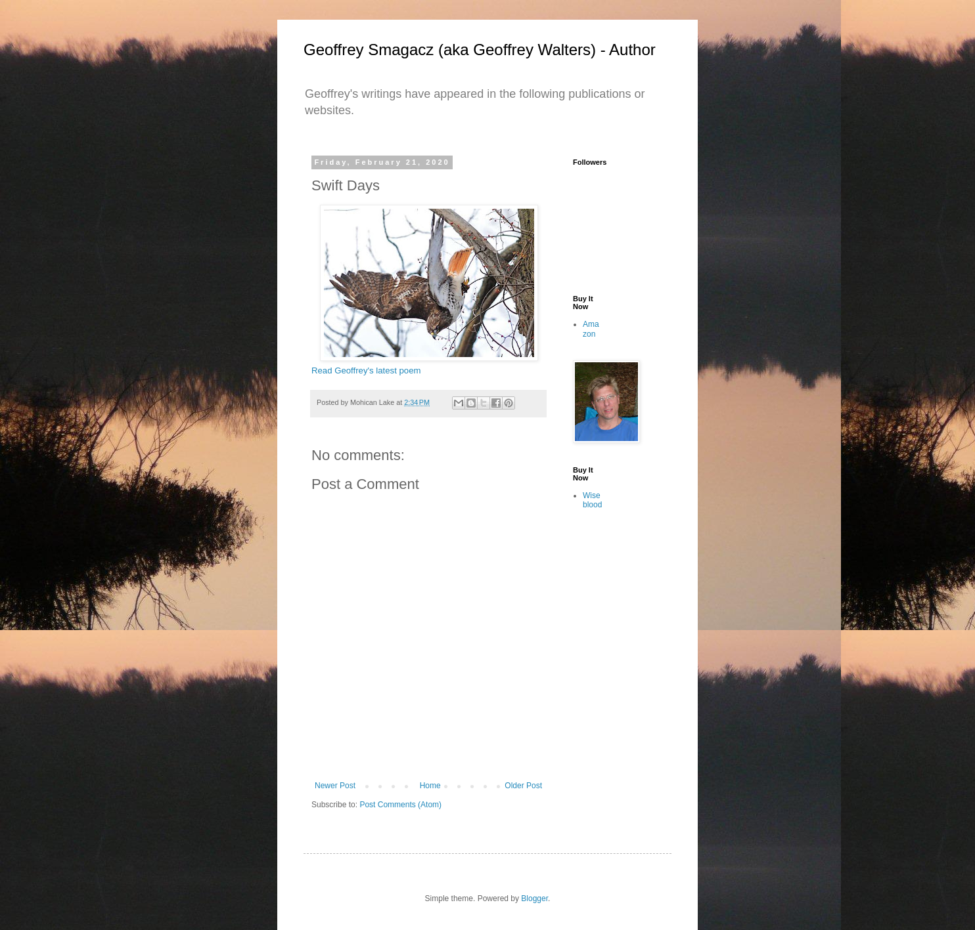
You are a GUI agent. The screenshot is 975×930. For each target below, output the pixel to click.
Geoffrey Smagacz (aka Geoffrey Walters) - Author (480, 49)
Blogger (534, 898)
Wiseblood (592, 500)
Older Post (523, 785)
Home (430, 785)
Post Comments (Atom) (400, 804)
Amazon (591, 329)
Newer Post (335, 785)
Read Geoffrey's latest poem (365, 370)
